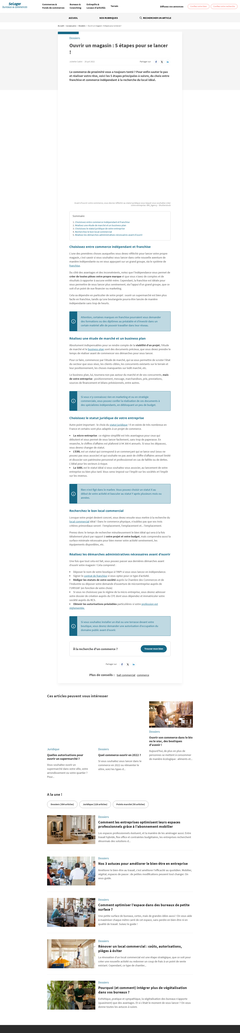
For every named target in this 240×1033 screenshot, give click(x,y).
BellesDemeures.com (133, 987)
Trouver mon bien (153, 599)
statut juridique (119, 375)
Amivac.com (177, 991)
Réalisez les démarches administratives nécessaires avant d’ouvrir (109, 185)
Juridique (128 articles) (95, 737)
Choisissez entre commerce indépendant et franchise (102, 172)
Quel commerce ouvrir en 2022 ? (119, 688)
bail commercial (126, 625)
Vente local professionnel (164, 1013)
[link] (172, 6)
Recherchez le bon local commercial (93, 182)
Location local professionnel (138, 1013)
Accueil (73, 17)
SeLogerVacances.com (133, 991)
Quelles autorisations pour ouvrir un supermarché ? (65, 689)
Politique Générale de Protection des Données (96, 972)
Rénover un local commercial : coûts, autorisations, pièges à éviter (140, 881)
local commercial (79, 472)
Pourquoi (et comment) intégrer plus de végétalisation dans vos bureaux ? (142, 922)
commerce (143, 625)
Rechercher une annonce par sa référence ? (44, 967)
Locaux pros (71, 26)
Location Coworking (63, 1011)
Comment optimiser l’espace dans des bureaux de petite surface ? (144, 840)
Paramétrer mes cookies (167, 972)
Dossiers (82, 26)
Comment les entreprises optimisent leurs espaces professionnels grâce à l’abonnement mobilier (139, 757)
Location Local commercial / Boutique (91, 1011)
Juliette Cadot (75, 61)
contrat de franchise (95, 526)
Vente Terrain (91, 1013)
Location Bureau (45, 1011)
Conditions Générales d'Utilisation (90, 976)
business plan (96, 299)
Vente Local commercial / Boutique (174, 1011)
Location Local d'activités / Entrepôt (126, 1011)
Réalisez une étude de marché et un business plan (100, 175)
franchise (74, 216)
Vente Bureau (151, 1011)
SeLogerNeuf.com (83, 991)
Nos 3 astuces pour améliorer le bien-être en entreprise (143, 796)
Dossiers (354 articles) (62, 737)
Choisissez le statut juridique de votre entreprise (100, 178)
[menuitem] (53, 6)
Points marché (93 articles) (130, 737)
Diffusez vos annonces (167, 976)
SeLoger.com (80, 987)
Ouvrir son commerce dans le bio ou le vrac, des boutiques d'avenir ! (171, 691)
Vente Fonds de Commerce (111, 1013)
